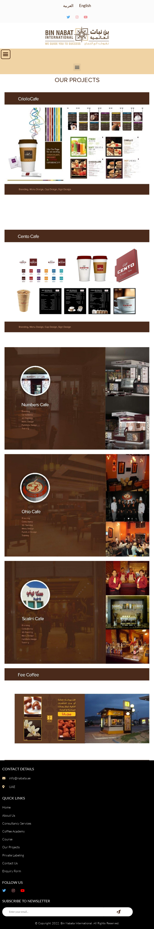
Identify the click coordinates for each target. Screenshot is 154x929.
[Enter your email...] (53, 911)
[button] (5, 54)
